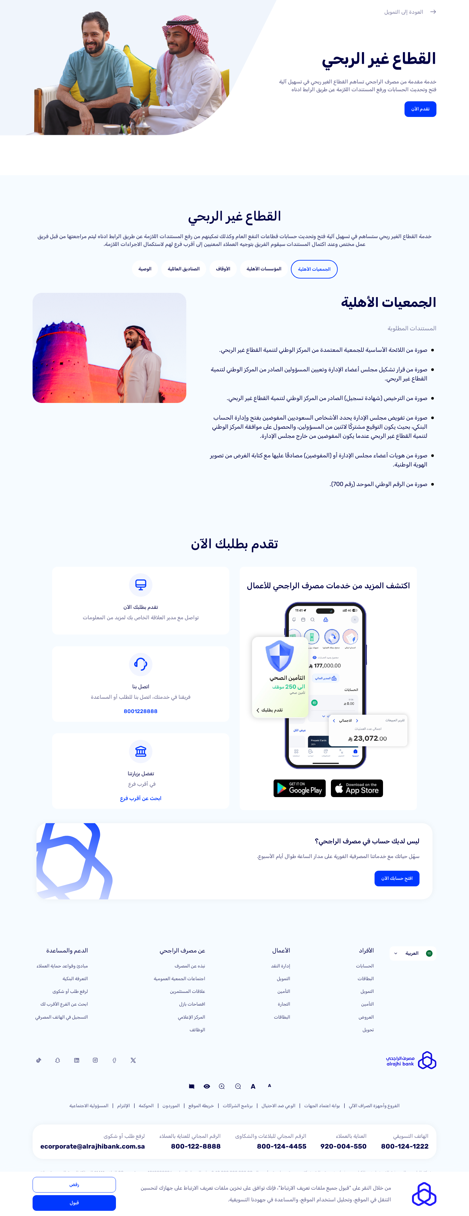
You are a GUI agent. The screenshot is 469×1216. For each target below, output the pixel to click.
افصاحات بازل (192, 1004)
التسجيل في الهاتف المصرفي (61, 1017)
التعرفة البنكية (75, 978)
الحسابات (365, 966)
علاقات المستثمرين (187, 991)
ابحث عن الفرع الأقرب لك (64, 1004)
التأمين (367, 1004)
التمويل (367, 991)
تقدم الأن (420, 109)
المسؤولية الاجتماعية (88, 1106)
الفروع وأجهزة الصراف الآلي (374, 1106)
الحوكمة (146, 1106)
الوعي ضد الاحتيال (278, 1106)
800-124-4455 (281, 1146)
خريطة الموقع (201, 1106)
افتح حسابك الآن (397, 878)
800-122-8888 (196, 1146)
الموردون (171, 1106)
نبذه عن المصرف (190, 966)
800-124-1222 (405, 1146)
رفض (74, 1184)
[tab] (314, 269)
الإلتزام (123, 1106)
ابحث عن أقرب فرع (141, 798)
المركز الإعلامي (191, 1017)
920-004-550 (343, 1146)
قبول (74, 1203)
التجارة (284, 1004)
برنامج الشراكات (238, 1106)
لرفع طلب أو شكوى (70, 991)
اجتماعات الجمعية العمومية (179, 978)
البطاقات (366, 978)
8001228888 (141, 711)
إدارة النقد (280, 966)
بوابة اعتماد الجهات (322, 1106)
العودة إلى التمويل (410, 12)
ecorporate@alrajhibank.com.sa (92, 1146)
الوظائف (197, 1030)
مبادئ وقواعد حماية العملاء (62, 966)
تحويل (368, 1030)
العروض (366, 1017)
